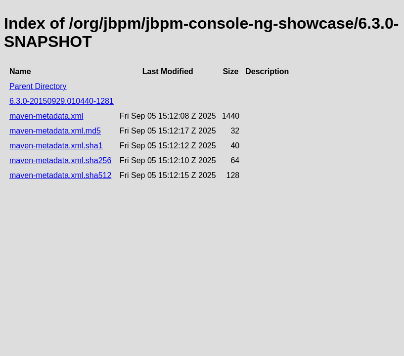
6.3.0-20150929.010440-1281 (61, 101)
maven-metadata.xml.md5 (55, 131)
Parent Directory (38, 86)
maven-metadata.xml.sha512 (60, 175)
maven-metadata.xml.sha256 (60, 160)
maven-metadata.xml (46, 116)
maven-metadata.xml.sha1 (56, 145)
